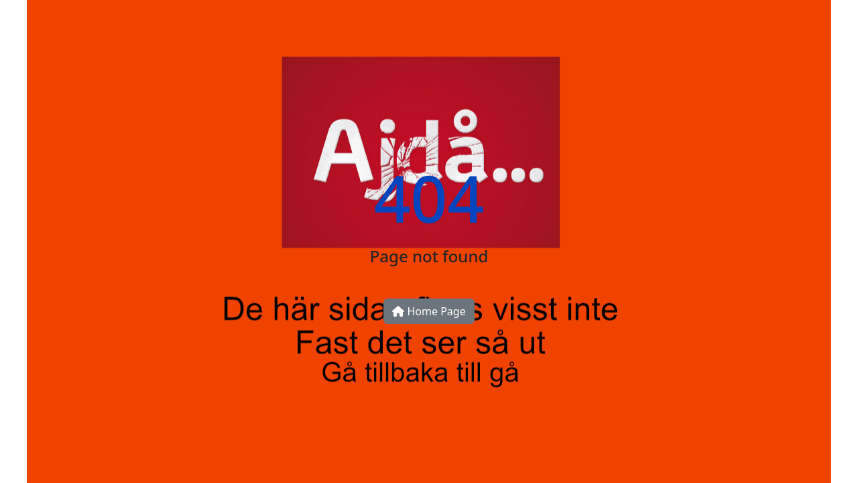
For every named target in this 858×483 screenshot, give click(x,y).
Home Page (428, 311)
